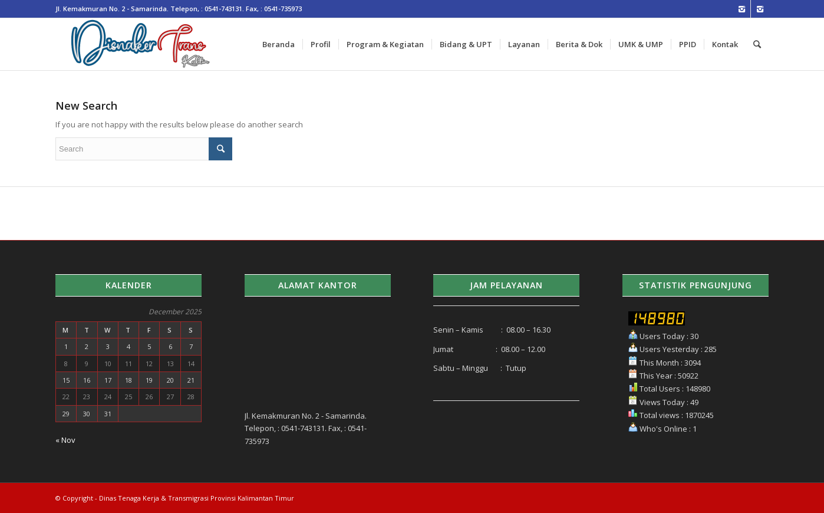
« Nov (65, 440)
